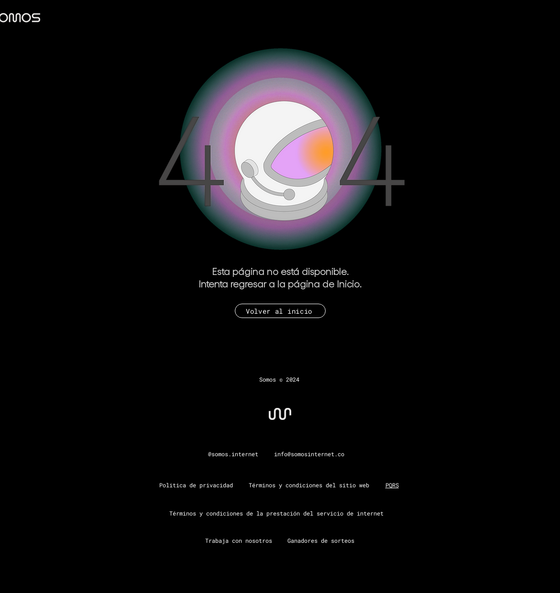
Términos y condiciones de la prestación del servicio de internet (276, 513)
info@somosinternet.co (309, 454)
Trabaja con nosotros (238, 540)
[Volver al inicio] (280, 311)
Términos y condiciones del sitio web (309, 485)
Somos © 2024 (279, 379)
